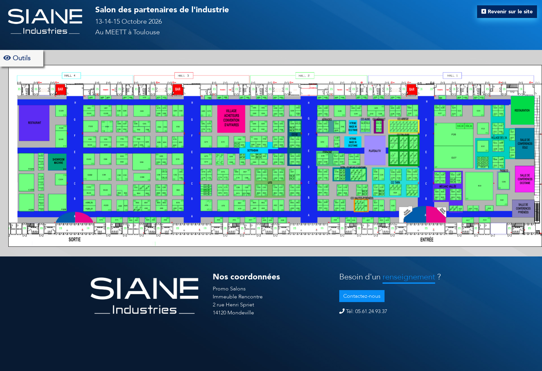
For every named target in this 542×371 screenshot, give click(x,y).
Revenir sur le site (507, 11)
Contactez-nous (362, 296)
